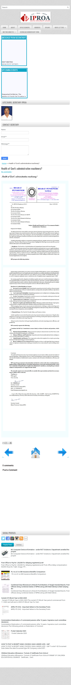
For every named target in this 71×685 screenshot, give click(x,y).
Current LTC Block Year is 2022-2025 (14, 598)
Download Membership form (29, 32)
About (13, 27)
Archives (19, 545)
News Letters (61, 27)
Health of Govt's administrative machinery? (21, 168)
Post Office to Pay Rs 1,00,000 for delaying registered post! (22, 563)
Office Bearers (25, 27)
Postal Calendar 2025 (18, 631)
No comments (6, 172)
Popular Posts (7, 545)
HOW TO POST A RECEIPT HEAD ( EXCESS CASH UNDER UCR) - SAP (25, 644)
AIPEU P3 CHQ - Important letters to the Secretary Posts (30, 607)
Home (4, 27)
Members (37, 27)
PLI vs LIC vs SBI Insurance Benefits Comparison (28, 572)
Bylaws (47, 27)
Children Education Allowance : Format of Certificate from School (24, 653)
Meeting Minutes (10, 31)
